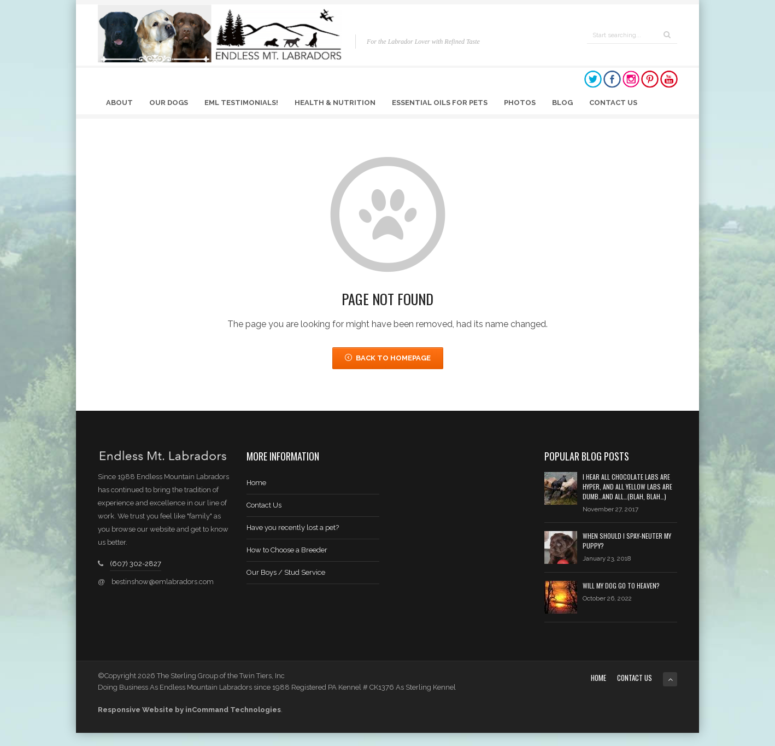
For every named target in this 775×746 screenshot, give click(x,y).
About (119, 102)
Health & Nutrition (335, 102)
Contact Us (613, 102)
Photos (520, 102)
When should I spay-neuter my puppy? (627, 540)
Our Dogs (168, 102)
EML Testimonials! (241, 102)
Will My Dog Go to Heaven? (621, 585)
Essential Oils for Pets (440, 102)
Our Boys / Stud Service (285, 572)
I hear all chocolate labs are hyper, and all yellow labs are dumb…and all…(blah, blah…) (627, 486)
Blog (562, 102)
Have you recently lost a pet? (292, 527)
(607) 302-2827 (135, 564)
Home (256, 483)
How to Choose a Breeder (286, 550)
